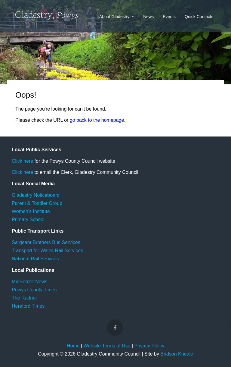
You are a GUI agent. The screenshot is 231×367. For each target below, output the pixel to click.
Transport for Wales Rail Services (47, 250)
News (148, 16)
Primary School (28, 219)
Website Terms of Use (107, 345)
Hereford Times (28, 306)
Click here (22, 161)
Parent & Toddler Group (37, 203)
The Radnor (24, 297)
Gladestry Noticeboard (36, 195)
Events (169, 16)
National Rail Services (35, 258)
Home (73, 345)
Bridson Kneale (176, 353)
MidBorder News (29, 281)
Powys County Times (34, 289)
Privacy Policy (149, 345)
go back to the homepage (97, 120)
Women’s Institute (31, 211)
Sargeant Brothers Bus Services (46, 242)
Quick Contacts (199, 16)
